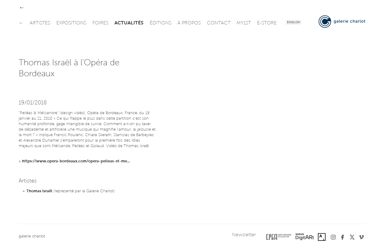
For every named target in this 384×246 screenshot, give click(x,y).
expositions (71, 23)
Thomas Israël (39, 191)
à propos (189, 23)
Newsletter (244, 235)
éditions (160, 23)
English (293, 22)
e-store (267, 23)
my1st (244, 23)
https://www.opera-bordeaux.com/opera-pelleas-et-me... (76, 161)
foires (100, 23)
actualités (129, 23)
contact (218, 23)
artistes (40, 23)
